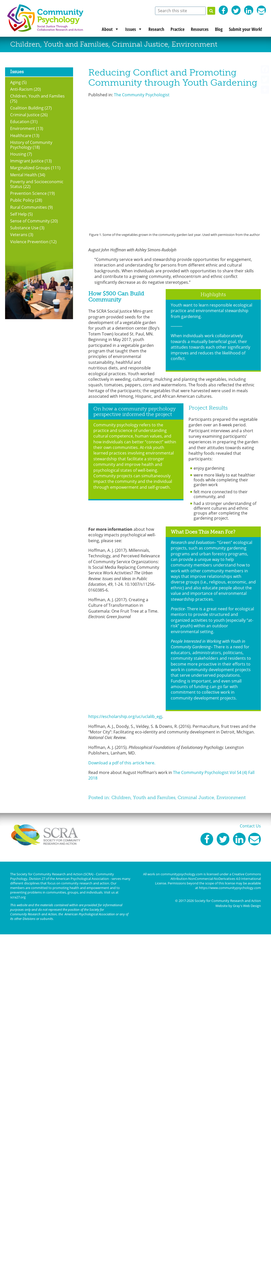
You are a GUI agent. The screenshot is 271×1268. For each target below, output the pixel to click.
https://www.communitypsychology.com (230, 887)
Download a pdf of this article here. (121, 763)
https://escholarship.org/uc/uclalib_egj (125, 716)
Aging (15, 82)
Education (19, 121)
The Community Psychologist (142, 95)
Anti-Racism (21, 89)
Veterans (18, 234)
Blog (219, 29)
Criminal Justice (140, 44)
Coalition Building (27, 108)
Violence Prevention (29, 241)
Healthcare (20, 135)
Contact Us (250, 826)
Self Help (18, 214)
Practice (177, 29)
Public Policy (22, 200)
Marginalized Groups (30, 168)
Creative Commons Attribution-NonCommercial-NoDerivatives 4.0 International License (208, 878)
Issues (130, 29)
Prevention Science (28, 193)
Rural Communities (28, 207)
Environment (194, 44)
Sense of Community (30, 221)
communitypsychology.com (182, 874)
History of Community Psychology (31, 145)
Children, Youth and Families (59, 44)
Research (156, 29)
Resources (200, 29)
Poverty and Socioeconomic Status (36, 184)
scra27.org (18, 897)
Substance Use (24, 228)
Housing (18, 154)
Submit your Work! (245, 29)
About (107, 29)
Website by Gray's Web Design (238, 905)
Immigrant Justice (27, 161)
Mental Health (23, 175)
